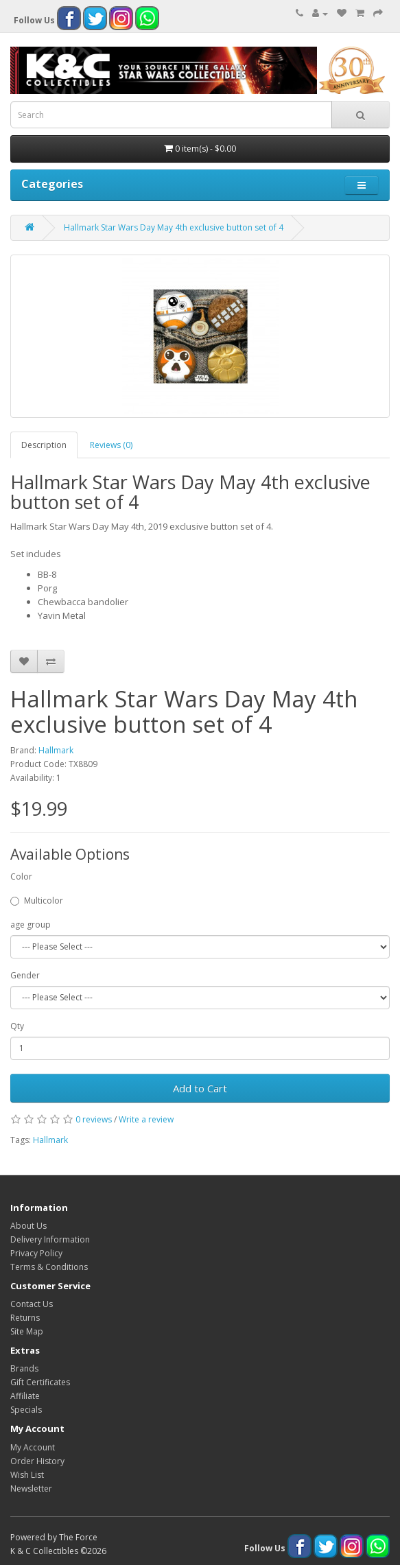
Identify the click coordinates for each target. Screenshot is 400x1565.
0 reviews (93, 1119)
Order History (37, 1461)
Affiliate (25, 1396)
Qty (17, 1026)
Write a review (146, 1119)
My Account (32, 1447)
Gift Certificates (40, 1382)
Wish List (27, 1475)
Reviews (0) (111, 445)
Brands (24, 1368)
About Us (28, 1226)
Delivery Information (50, 1239)
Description (44, 445)
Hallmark (55, 750)
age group (30, 924)
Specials (26, 1409)
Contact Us (31, 1304)
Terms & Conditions (49, 1267)
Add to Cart (200, 1088)
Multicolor (36, 900)
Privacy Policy (36, 1253)
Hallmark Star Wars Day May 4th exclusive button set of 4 (173, 227)
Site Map (26, 1331)
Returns (25, 1317)
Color (21, 876)
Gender (25, 975)
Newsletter (31, 1488)
